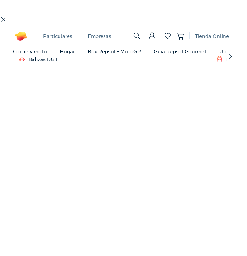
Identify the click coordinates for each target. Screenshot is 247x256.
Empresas (99, 36)
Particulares (57, 36)
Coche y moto (30, 51)
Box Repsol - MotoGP (114, 51)
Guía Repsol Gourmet (180, 51)
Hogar (67, 51)
